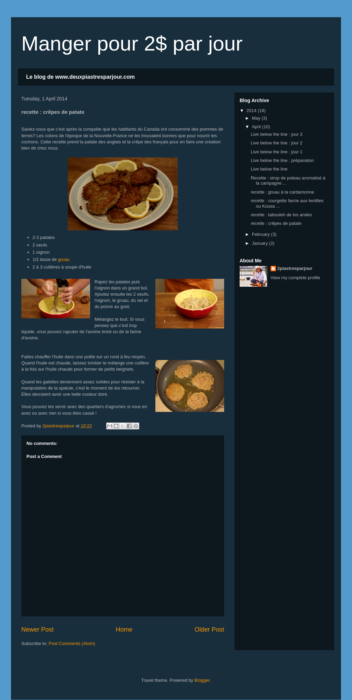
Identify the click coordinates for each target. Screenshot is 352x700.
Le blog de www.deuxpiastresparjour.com (80, 77)
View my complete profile (295, 277)
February (261, 234)
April (257, 126)
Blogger (202, 680)
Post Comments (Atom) (72, 643)
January (260, 243)
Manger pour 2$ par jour (132, 43)
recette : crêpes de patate (276, 223)
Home (124, 629)
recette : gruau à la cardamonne (282, 192)
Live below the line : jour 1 (276, 151)
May (257, 118)
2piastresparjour (294, 268)
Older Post (209, 629)
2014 (252, 110)
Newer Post (37, 629)
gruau (63, 259)
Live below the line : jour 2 (276, 142)
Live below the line (269, 169)
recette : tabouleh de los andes (281, 214)
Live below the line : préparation (282, 160)
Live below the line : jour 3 (276, 134)
